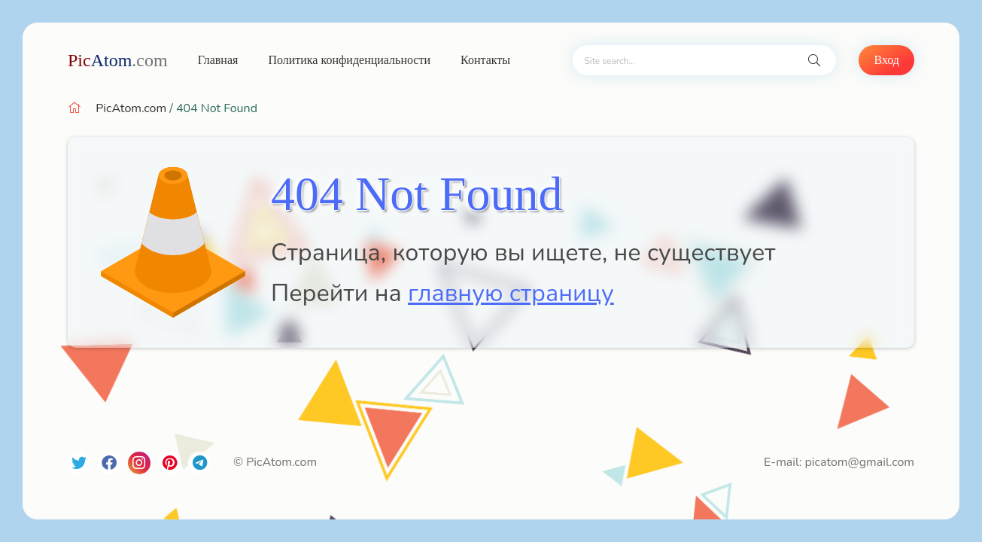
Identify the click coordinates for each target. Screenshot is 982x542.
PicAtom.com (131, 108)
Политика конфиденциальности (349, 59)
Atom (118, 60)
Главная (218, 59)
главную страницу (511, 293)
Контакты (485, 59)
